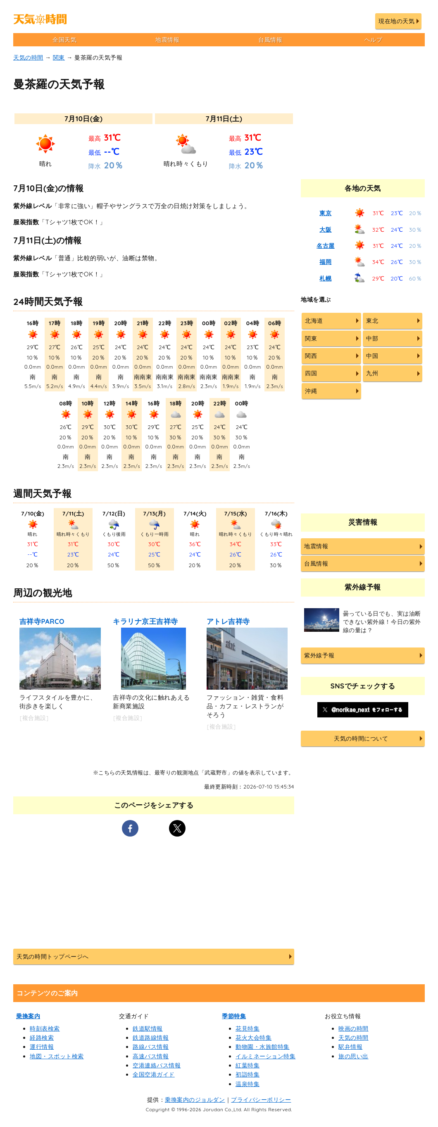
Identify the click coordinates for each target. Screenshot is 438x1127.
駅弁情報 (350, 1046)
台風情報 (270, 39)
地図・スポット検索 (57, 1056)
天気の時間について (361, 738)
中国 (372, 356)
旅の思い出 (353, 1056)
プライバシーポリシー (261, 1099)
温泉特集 (247, 1084)
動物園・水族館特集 (263, 1046)
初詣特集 (247, 1074)
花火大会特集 (253, 1037)
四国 (311, 373)
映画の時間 (353, 1028)
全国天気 (64, 39)
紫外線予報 (319, 655)
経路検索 (42, 1037)
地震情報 (167, 39)
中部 (372, 338)
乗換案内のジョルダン (195, 1099)
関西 (311, 356)
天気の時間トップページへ (52, 956)
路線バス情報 (151, 1046)
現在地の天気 (396, 21)
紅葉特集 (247, 1065)
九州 (372, 373)
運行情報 (42, 1046)
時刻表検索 (45, 1028)
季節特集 (234, 1016)
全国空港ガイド (154, 1074)
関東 (59, 57)
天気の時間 (28, 57)
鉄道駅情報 (148, 1028)
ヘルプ (373, 39)
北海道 (314, 320)
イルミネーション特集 (265, 1056)
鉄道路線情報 (151, 1037)
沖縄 (311, 391)
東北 (372, 320)
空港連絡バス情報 (157, 1065)
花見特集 (247, 1028)
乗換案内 (28, 1016)
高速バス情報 (151, 1056)
